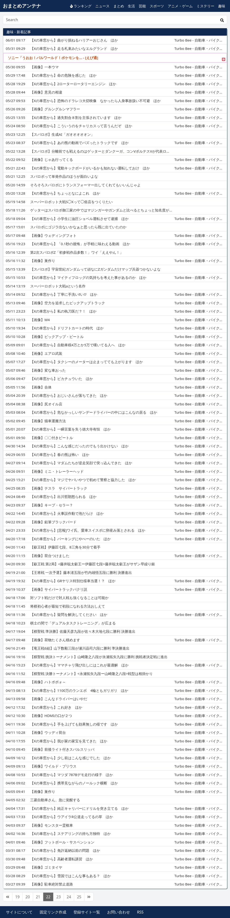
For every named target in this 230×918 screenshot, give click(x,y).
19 (17, 896)
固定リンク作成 (53, 912)
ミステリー (205, 6)
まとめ (118, 6)
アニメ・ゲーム (180, 6)
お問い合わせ (118, 912)
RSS (140, 912)
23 (58, 896)
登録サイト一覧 (86, 912)
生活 (131, 6)
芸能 (142, 6)
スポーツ (157, 6)
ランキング (80, 6)
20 (27, 896)
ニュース (102, 6)
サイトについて (19, 912)
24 (69, 896)
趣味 (221, 6)
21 (38, 896)
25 (79, 896)
